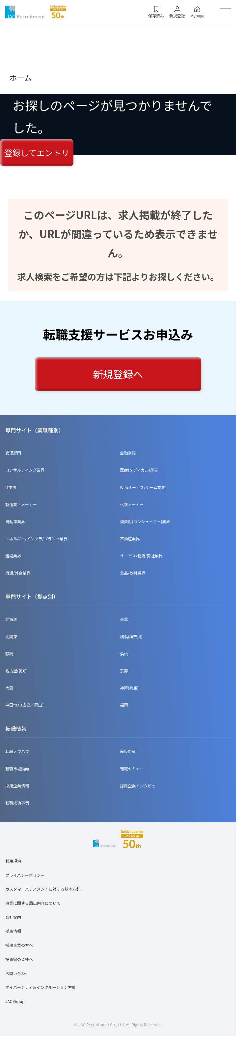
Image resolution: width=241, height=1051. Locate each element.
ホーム (21, 77)
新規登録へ (118, 374)
